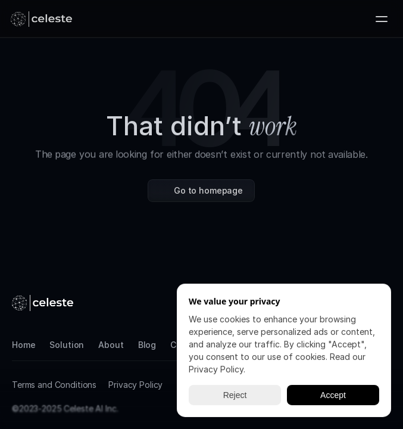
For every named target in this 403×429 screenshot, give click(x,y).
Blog (147, 345)
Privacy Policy (135, 385)
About (110, 345)
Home (23, 345)
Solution (66, 345)
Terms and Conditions (54, 385)
